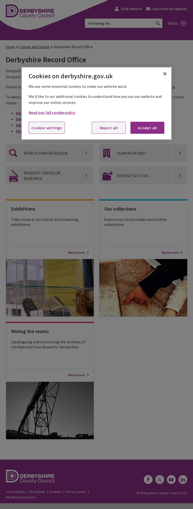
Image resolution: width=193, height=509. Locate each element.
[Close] (164, 73)
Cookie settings (46, 127)
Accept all (147, 127)
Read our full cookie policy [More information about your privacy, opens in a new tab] (52, 112)
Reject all (109, 127)
